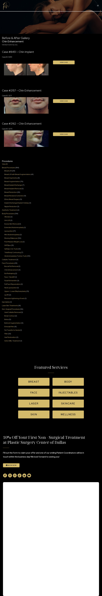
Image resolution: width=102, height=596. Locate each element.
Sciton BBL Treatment (12, 341)
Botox (6, 319)
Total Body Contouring (12, 252)
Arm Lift (7, 220)
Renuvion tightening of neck (14, 298)
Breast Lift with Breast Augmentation (17, 174)
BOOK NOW (11, 465)
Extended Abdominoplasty (14, 227)
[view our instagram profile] (10, 475)
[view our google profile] (24, 475)
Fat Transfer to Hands (12, 330)
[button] (34, 382)
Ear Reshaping (9, 273)
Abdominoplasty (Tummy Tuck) (15, 256)
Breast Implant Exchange (13, 185)
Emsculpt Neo (9, 326)
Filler (6, 334)
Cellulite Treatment (9, 260)
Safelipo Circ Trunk (11, 249)
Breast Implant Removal (12, 189)
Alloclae (7, 217)
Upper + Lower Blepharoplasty (15, 291)
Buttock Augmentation (12, 323)
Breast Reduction (10, 192)
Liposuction (8, 231)
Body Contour (9, 316)
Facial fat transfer (10, 281)
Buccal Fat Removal (11, 266)
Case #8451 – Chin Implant (18, 52)
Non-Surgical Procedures (11, 309)
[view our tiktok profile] (20, 475)
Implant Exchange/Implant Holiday (16, 203)
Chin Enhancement (11, 270)
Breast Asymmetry (10, 178)
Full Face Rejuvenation (12, 284)
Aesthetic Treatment (9, 210)
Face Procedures (8, 263)
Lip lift (6, 295)
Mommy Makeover (11, 238)
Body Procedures (8, 214)
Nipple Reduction (10, 206)
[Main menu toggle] (98, 5)
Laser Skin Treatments (10, 305)
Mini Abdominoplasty (11, 235)
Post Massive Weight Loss (13, 242)
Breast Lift (8, 171)
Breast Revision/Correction (14, 196)
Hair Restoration (10, 337)
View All (4, 164)
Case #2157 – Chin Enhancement (21, 90)
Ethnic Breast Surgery (11, 199)
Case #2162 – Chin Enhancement (22, 123)
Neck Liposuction (10, 288)
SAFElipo (7, 245)
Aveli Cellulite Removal (12, 312)
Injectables (6, 302)
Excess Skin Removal (11, 224)
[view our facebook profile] (5, 475)
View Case (64, 62)
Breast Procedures (8, 168)
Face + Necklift (9, 277)
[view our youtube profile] (29, 475)
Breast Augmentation (12, 181)
